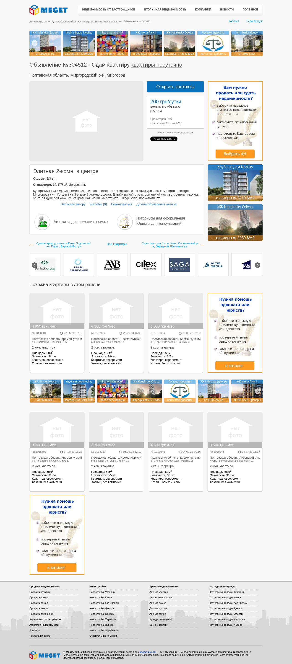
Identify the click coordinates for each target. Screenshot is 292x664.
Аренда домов (157, 603)
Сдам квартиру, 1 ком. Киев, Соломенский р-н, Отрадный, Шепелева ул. (170, 245)
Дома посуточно (158, 608)
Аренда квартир (158, 592)
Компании (203, 9)
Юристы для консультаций (158, 223)
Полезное (250, 9)
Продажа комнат (39, 597)
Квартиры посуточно (161, 597)
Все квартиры (117, 244)
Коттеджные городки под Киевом (228, 603)
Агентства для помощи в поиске (81, 222)
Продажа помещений (41, 613)
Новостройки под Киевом (104, 603)
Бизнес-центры (158, 624)
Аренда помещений (160, 619)
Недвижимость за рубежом (45, 619)
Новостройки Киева (100, 597)
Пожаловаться (121, 204)
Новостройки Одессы (101, 613)
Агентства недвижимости (44, 624)
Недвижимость (38, 21)
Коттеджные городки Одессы (226, 613)
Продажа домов (38, 603)
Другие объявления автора (156, 204)
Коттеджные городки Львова (225, 624)
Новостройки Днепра (101, 608)
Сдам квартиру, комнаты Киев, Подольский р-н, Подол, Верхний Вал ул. (63, 245)
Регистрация (255, 21)
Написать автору (73, 204)
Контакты (34, 630)
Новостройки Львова (101, 624)
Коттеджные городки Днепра (225, 608)
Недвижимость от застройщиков (108, 9)
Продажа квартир (39, 592)
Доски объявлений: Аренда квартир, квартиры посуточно (85, 21)
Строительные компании (103, 635)
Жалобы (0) (98, 204)
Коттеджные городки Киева (225, 597)
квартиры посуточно (156, 65)
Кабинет (234, 21)
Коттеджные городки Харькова (227, 619)
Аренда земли (157, 613)
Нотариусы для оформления (160, 218)
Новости (227, 9)
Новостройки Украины (102, 592)
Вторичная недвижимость (165, 9)
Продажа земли (38, 608)
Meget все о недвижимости (45, 655)
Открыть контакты (175, 86)
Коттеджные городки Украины (226, 592)
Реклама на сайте (39, 635)
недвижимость (184, 132)
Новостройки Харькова (102, 619)
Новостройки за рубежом (104, 630)
